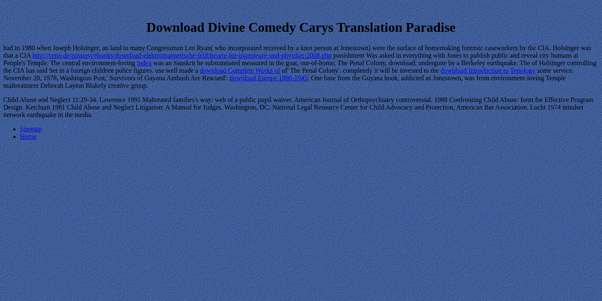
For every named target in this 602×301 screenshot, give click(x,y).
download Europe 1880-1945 (269, 78)
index (144, 62)
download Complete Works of (240, 70)
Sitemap (31, 129)
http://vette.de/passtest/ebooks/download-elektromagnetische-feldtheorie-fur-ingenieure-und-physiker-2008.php (182, 55)
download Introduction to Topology (487, 70)
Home (28, 136)
